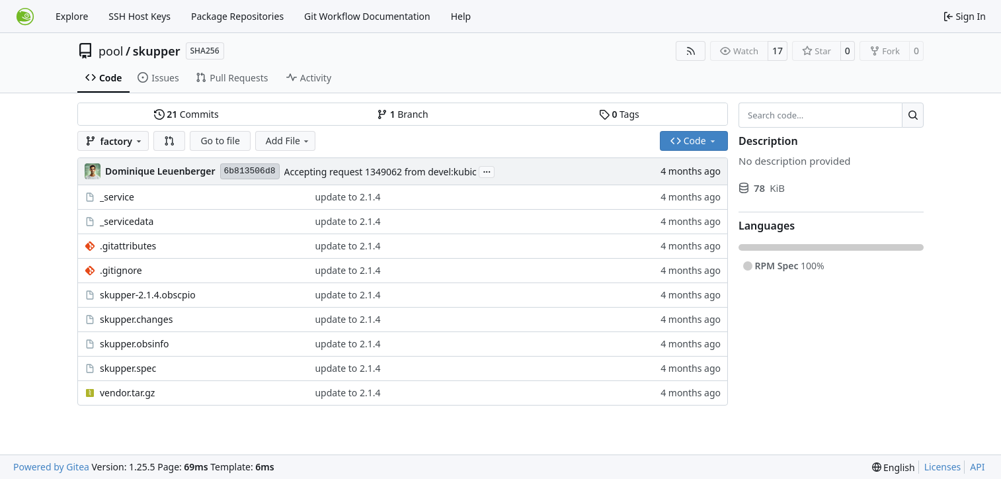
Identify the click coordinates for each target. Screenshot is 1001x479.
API (977, 466)
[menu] (893, 467)
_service (117, 197)
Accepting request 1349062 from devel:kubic (380, 171)
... (487, 170)
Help (461, 16)
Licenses (942, 466)
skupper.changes (136, 319)
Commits (186, 114)
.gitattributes (128, 246)
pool (111, 51)
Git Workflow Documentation (367, 16)
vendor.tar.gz (127, 392)
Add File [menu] (288, 140)
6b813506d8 (250, 171)
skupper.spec (128, 368)
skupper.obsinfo (134, 343)
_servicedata (126, 221)
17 (777, 50)
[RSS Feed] (691, 51)
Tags (619, 114)
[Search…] (913, 115)
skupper (156, 51)
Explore (72, 16)
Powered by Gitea (51, 466)
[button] (169, 141)
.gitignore (121, 270)
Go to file (219, 140)
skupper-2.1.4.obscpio (148, 294)
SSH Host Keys (139, 16)
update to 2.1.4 (347, 197)
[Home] (25, 16)
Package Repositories (237, 16)
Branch (402, 114)
